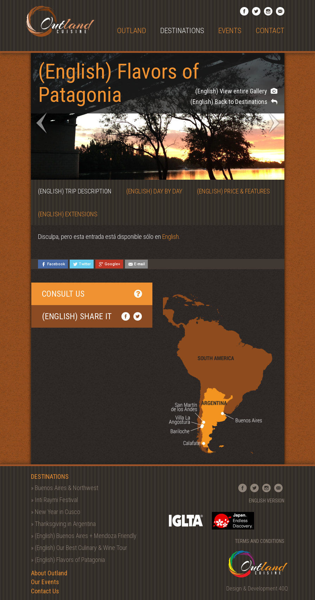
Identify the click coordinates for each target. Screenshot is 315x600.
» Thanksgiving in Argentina (63, 523)
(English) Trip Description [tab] (75, 191)
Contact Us (45, 591)
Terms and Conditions (259, 541)
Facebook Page (244, 11)
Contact (270, 30)
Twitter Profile (256, 11)
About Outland (49, 573)
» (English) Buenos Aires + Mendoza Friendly (84, 535)
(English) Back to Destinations (233, 101)
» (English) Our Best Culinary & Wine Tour (79, 547)
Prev (41, 123)
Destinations (182, 30)
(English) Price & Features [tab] (233, 191)
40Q (283, 588)
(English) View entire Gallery (236, 91)
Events (229, 30)
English (170, 236)
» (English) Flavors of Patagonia (68, 559)
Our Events (45, 582)
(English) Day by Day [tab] (154, 191)
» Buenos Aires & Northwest (64, 487)
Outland (131, 30)
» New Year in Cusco (55, 511)
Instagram (268, 11)
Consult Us (92, 294)
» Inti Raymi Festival (54, 499)
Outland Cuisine (60, 21)
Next (274, 123)
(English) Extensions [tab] (67, 214)
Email (280, 11)
